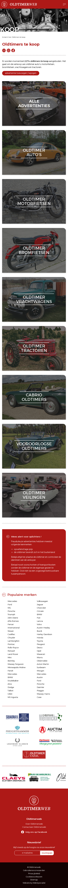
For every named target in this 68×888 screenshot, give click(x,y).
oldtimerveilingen (34, 495)
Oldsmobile (42, 661)
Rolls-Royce (13, 647)
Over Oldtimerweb (34, 824)
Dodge (11, 687)
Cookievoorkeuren (34, 877)
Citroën (40, 611)
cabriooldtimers (34, 397)
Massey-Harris (43, 694)
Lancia (40, 621)
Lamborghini (13, 641)
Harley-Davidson (44, 634)
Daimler (40, 687)
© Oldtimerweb (34, 867)
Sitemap (34, 880)
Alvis (10, 684)
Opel (39, 651)
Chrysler (11, 637)
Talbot (10, 690)
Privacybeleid (34, 873)
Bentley (11, 661)
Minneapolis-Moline (16, 667)
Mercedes (12, 601)
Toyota (40, 641)
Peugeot (41, 644)
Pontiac (11, 644)
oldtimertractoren (34, 348)
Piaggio (40, 690)
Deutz (39, 647)
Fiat (38, 618)
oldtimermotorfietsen (34, 201)
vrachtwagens (22, 67)
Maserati (41, 654)
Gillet (10, 694)
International (14, 627)
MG (9, 608)
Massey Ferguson (16, 664)
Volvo (39, 624)
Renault (11, 651)
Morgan (40, 671)
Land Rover (13, 654)
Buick (39, 631)
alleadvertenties (34, 103)
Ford (10, 604)
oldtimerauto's (34, 152)
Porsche (11, 611)
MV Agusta (13, 697)
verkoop (18, 64)
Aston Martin (43, 664)
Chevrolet (41, 608)
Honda (40, 637)
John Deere (13, 618)
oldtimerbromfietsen (34, 250)
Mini (10, 657)
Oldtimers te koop (18, 37)
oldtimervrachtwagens (34, 299)
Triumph (11, 614)
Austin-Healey (43, 627)
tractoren (36, 67)
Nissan (11, 631)
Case (39, 697)
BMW (39, 614)
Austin (40, 677)
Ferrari (11, 624)
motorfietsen (48, 64)
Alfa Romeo (13, 621)
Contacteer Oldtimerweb (34, 827)
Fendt (10, 671)
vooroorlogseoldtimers (34, 446)
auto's (38, 64)
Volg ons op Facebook (36, 832)
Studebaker (13, 680)
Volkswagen (42, 601)
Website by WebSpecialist (34, 883)
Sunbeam (41, 667)
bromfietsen (8, 67)
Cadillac (11, 634)
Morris (40, 657)
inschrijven (47, 853)
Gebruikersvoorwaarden (34, 870)
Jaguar (40, 604)
